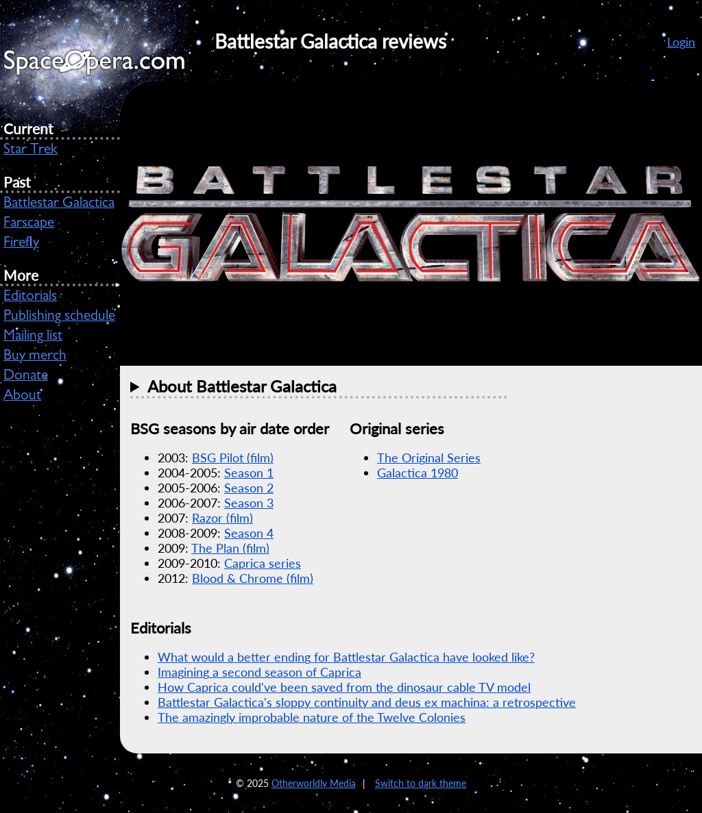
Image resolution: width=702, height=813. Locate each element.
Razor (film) (222, 517)
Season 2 (249, 487)
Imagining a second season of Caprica (259, 671)
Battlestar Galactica (58, 204)
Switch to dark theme (420, 783)
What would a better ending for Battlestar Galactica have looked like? (346, 656)
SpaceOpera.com (103, 66)
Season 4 (249, 532)
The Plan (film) (230, 547)
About (22, 396)
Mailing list (32, 337)
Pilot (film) (233, 457)
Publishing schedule (59, 317)
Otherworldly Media (313, 783)
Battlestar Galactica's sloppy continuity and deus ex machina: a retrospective (367, 702)
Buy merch (34, 356)
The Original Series (429, 457)
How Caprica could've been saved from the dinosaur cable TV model (344, 687)
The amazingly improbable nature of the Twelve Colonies (311, 717)
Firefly (21, 243)
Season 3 (249, 502)
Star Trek (30, 150)
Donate (25, 376)
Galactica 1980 (417, 472)
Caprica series (262, 563)
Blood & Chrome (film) (252, 578)
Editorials (30, 297)
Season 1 (249, 472)
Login (681, 41)
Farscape (28, 224)
